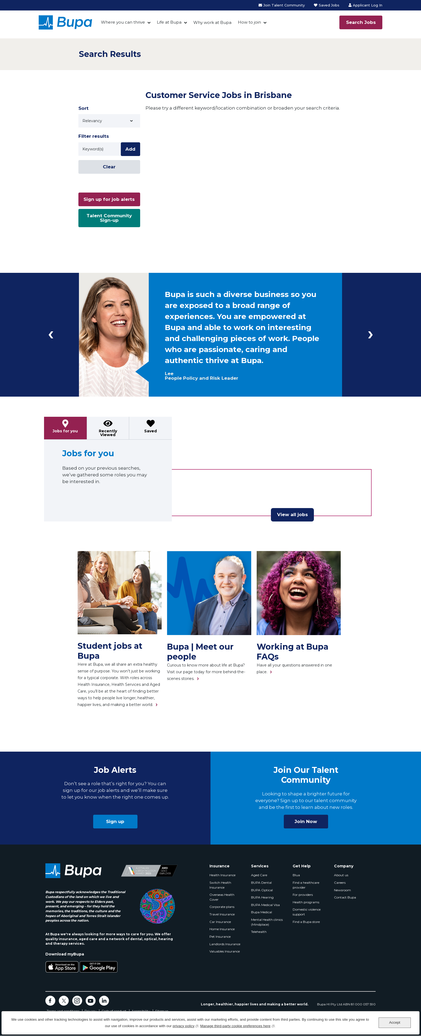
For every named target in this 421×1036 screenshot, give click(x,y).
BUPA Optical (262, 890)
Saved (150, 431)
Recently (108, 433)
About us (341, 875)
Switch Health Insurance (220, 885)
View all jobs (292, 514)
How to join (249, 22)
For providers (303, 895)
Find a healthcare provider (306, 885)
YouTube (91, 1001)
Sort (83, 108)
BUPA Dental (261, 883)
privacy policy (185, 1025)
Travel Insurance (222, 914)
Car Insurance (220, 922)
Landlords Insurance (224, 944)
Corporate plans (221, 907)
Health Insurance (222, 875)
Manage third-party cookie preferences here (237, 1025)
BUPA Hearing (262, 897)
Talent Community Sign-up (109, 218)
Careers (340, 883)
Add (130, 149)
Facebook (50, 1001)
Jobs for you (65, 431)
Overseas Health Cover (221, 897)
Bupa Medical (261, 912)
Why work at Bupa (212, 22)
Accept (394, 1022)
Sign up (115, 821)
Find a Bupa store (306, 922)
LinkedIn (104, 1001)
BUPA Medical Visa (265, 905)
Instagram (77, 1001)
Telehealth (259, 932)
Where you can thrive (123, 22)
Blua (296, 875)
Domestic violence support (307, 911)
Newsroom (342, 890)
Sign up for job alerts (109, 199)
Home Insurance (222, 929)
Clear (109, 166)
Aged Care (259, 875)
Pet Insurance (220, 936)
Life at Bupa (169, 22)
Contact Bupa (345, 897)
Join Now (306, 821)
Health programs (306, 902)
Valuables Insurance (224, 951)
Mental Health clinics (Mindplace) (267, 922)
